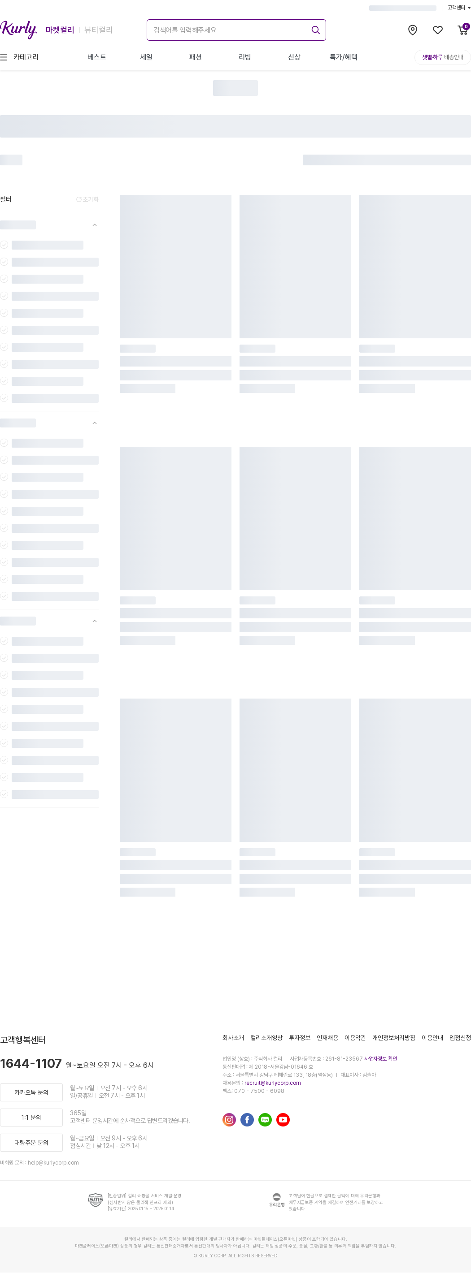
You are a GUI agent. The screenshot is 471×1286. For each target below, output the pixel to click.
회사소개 (233, 1037)
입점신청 (460, 1037)
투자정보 (299, 1037)
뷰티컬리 (98, 30)
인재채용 (327, 1037)
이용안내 (432, 1037)
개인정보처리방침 (393, 1037)
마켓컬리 (60, 30)
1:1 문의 (31, 1117)
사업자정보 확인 (380, 1059)
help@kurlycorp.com (53, 1163)
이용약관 (355, 1037)
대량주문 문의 (31, 1142)
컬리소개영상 (266, 1037)
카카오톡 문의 (31, 1092)
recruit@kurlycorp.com (272, 1083)
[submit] (314, 28)
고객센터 (459, 7)
